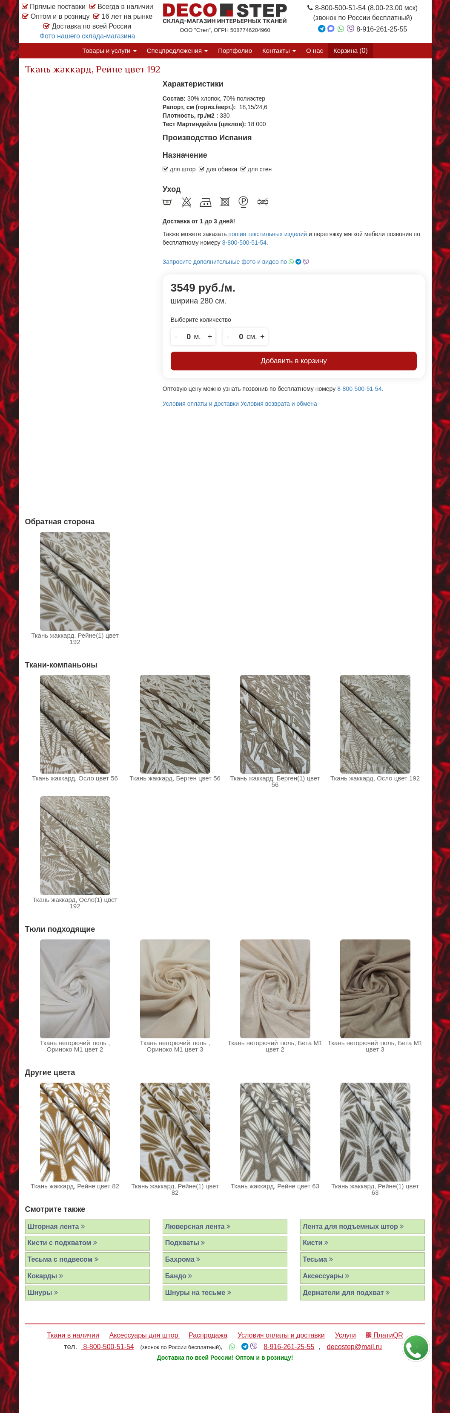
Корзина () (350, 50)
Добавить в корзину (294, 361)
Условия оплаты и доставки (201, 403)
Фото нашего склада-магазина (87, 36)
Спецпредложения (177, 50)
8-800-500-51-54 (107, 1346)
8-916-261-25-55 (289, 1346)
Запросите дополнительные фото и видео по (236, 261)
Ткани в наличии (73, 1335)
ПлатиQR (384, 1335)
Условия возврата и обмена (279, 403)
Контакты (279, 50)
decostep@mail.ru (354, 1346)
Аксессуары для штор (144, 1335)
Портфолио (235, 50)
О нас (314, 50)
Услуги (345, 1335)
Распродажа (208, 1335)
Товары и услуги (109, 50)
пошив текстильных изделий (267, 234)
